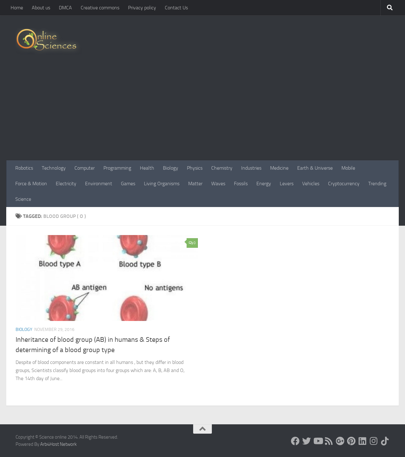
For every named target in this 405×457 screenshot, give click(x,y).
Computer (84, 168)
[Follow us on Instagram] (373, 441)
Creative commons (100, 8)
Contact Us (176, 8)
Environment (98, 183)
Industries (251, 168)
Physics (194, 168)
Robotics (24, 168)
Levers (286, 183)
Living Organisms (161, 183)
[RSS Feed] (329, 441)
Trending (377, 183)
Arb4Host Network (58, 444)
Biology (170, 168)
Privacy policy (142, 8)
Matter (195, 183)
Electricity (66, 183)
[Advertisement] (202, 113)
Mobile (348, 168)
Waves (218, 183)
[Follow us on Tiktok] (385, 441)
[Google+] (340, 441)
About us (41, 8)
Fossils (241, 183)
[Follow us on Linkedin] (362, 441)
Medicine (279, 168)
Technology (54, 168)
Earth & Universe (315, 168)
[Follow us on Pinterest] (351, 441)
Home (17, 8)
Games (128, 183)
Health (147, 168)
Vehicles (310, 183)
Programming (117, 168)
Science (23, 199)
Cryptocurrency (344, 183)
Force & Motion (31, 183)
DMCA (65, 8)
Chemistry (221, 168)
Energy (263, 183)
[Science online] (295, 441)
